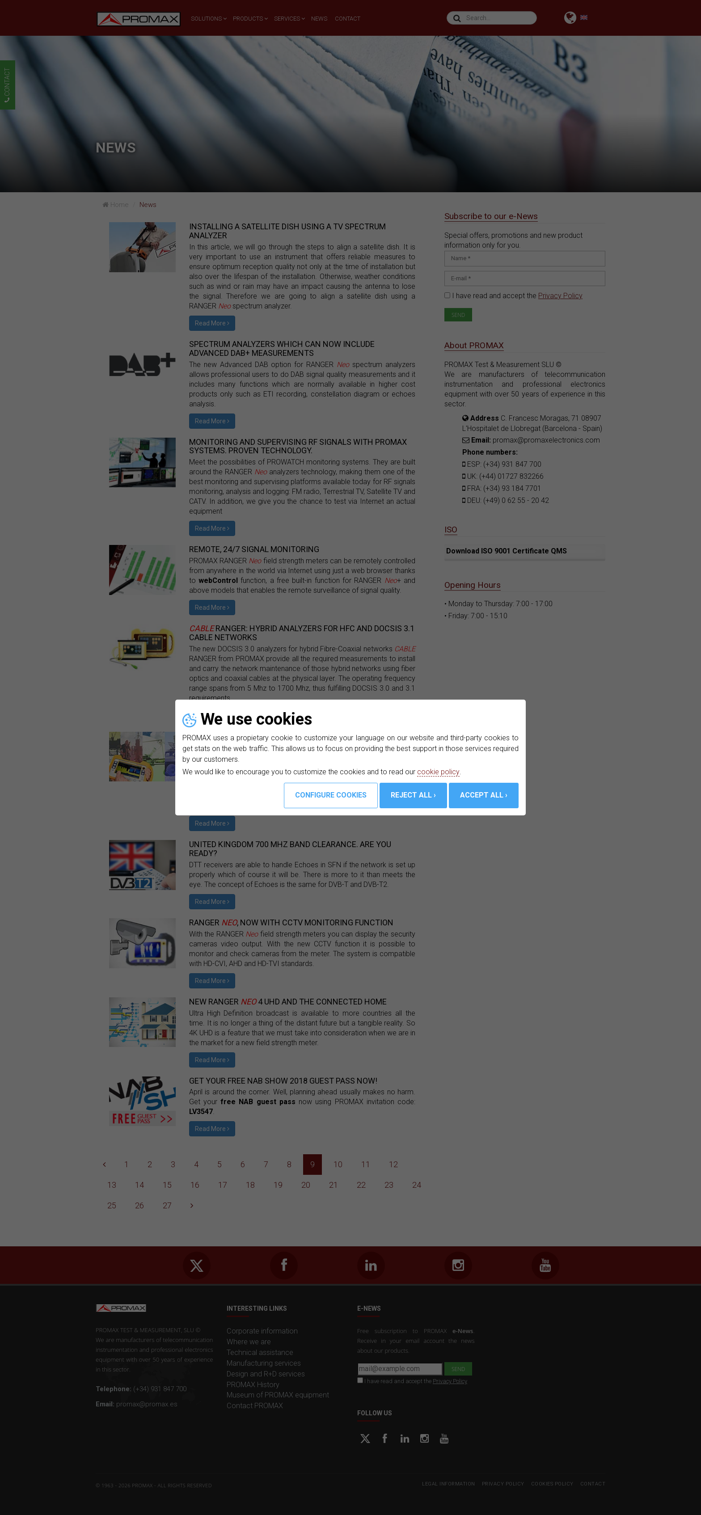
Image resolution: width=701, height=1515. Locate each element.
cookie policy (438, 772)
